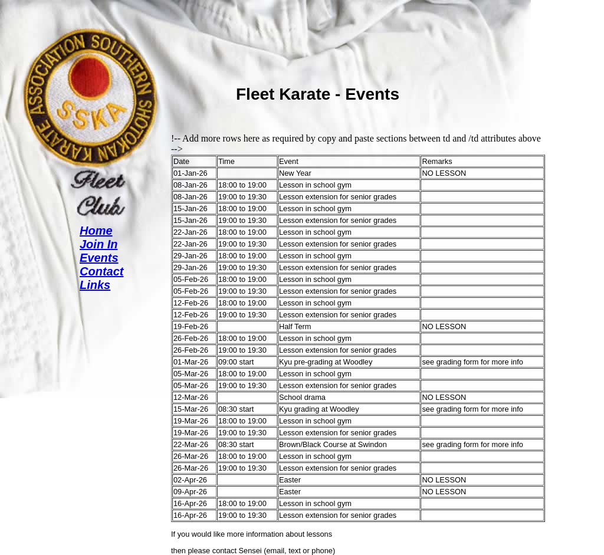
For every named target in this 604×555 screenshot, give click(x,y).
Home (96, 230)
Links (95, 284)
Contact (101, 271)
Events (99, 257)
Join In (98, 244)
